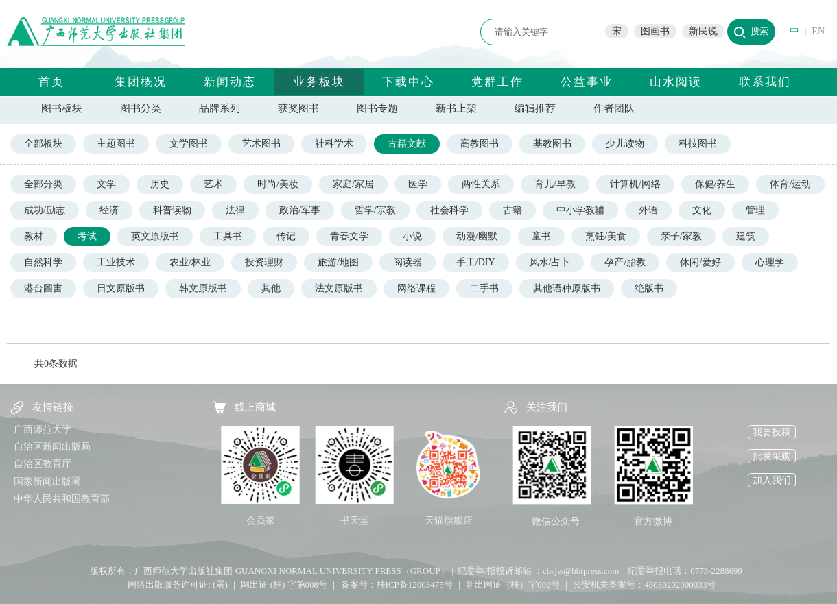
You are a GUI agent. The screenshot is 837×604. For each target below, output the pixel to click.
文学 (106, 184)
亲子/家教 (681, 236)
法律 (235, 210)
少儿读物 (625, 143)
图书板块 (61, 108)
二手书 (484, 288)
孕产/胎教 (625, 262)
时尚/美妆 (277, 184)
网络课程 (416, 288)
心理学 (769, 262)
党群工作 (497, 81)
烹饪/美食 (605, 236)
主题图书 (116, 143)
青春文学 (349, 236)
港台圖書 (43, 288)
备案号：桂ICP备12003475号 (397, 584)
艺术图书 (261, 143)
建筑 (745, 236)
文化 (701, 210)
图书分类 (140, 108)
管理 (755, 210)
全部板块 (43, 143)
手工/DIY (475, 262)
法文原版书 (339, 288)
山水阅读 (676, 81)
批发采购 (772, 456)
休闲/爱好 (700, 262)
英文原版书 (155, 236)
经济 (109, 210)
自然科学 (43, 262)
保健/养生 (715, 184)
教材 (33, 236)
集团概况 (141, 81)
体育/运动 (790, 184)
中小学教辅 (580, 210)
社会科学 (449, 210)
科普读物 (172, 210)
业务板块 (319, 81)
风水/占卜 (550, 262)
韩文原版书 (203, 288)
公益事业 (587, 81)
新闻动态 (230, 81)
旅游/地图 (338, 262)
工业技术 (116, 262)
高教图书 (479, 143)
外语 (648, 210)
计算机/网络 (635, 184)
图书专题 (377, 108)
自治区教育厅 (42, 464)
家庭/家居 (353, 184)
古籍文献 (407, 143)
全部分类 (43, 184)
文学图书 (188, 143)
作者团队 (614, 108)
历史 (159, 184)
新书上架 (456, 108)
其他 (271, 288)
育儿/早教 (555, 184)
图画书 (655, 31)
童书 (541, 236)
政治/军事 (299, 210)
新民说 (703, 31)
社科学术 (334, 143)
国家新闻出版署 (47, 481)
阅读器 (407, 262)
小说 (412, 236)
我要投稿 (772, 432)
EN (818, 31)
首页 (51, 81)
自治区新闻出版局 (52, 447)
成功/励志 (44, 210)
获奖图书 (298, 108)
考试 (87, 236)
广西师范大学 (42, 429)
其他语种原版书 (566, 288)
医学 (417, 184)
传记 (286, 236)
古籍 (512, 210)
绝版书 (649, 288)
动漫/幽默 (476, 236)
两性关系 (481, 184)
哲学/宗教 (375, 210)
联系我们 (765, 81)
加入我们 (772, 480)
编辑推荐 (535, 108)
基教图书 (552, 143)
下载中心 (408, 81)
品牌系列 (219, 108)
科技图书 (698, 143)
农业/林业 (190, 262)
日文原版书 (121, 288)
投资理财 (264, 262)
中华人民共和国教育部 (62, 499)
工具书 (227, 236)
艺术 (213, 184)
